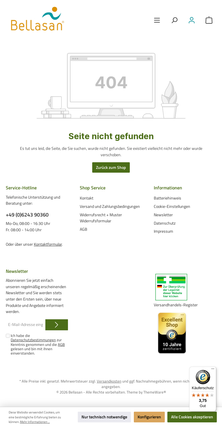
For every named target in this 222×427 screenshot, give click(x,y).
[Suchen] (174, 20)
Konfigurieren (149, 417)
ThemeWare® (154, 392)
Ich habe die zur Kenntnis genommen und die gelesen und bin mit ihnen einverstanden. (38, 344)
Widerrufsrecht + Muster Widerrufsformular (101, 218)
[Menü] (157, 20)
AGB (83, 229)
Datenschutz (164, 223)
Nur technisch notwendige (104, 417)
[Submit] (56, 325)
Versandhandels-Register (176, 305)
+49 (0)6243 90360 (27, 215)
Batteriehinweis (167, 198)
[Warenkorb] (209, 20)
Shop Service (93, 187)
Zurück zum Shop (111, 167)
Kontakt (86, 198)
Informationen (168, 187)
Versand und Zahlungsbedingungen (110, 206)
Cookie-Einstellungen (172, 206)
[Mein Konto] (191, 20)
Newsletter (163, 215)
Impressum (163, 231)
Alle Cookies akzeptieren (192, 417)
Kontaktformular (48, 244)
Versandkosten (109, 381)
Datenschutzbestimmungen (33, 340)
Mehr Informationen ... (35, 421)
